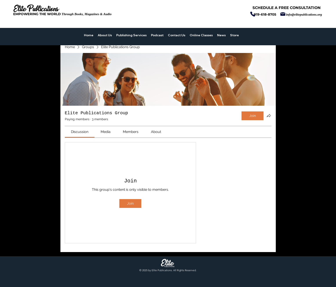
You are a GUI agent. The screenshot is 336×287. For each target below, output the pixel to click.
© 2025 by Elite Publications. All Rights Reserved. (167, 270)
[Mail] (282, 14)
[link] (79, 132)
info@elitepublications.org (304, 14)
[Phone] (252, 14)
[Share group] (268, 115)
